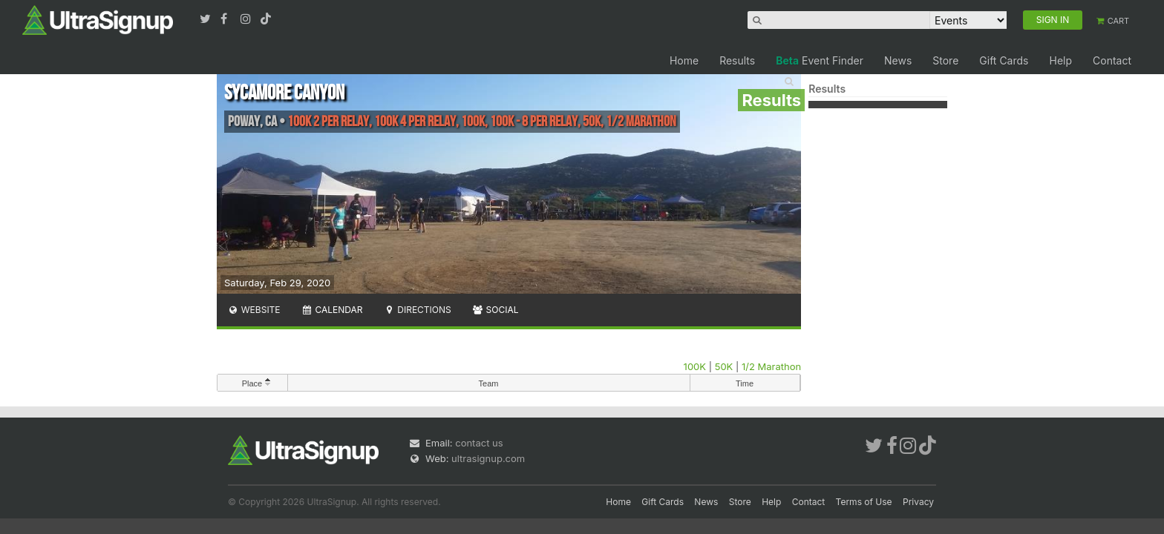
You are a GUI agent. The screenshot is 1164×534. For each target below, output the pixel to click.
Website (254, 309)
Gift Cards (1003, 60)
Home (684, 60)
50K (724, 366)
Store (945, 60)
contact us (479, 443)
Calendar (332, 309)
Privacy (918, 501)
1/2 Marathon (771, 366)
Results (737, 60)
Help (1060, 60)
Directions (417, 309)
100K (695, 366)
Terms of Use (864, 501)
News (898, 60)
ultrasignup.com (488, 458)
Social (495, 309)
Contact (1112, 60)
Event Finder (819, 60)
